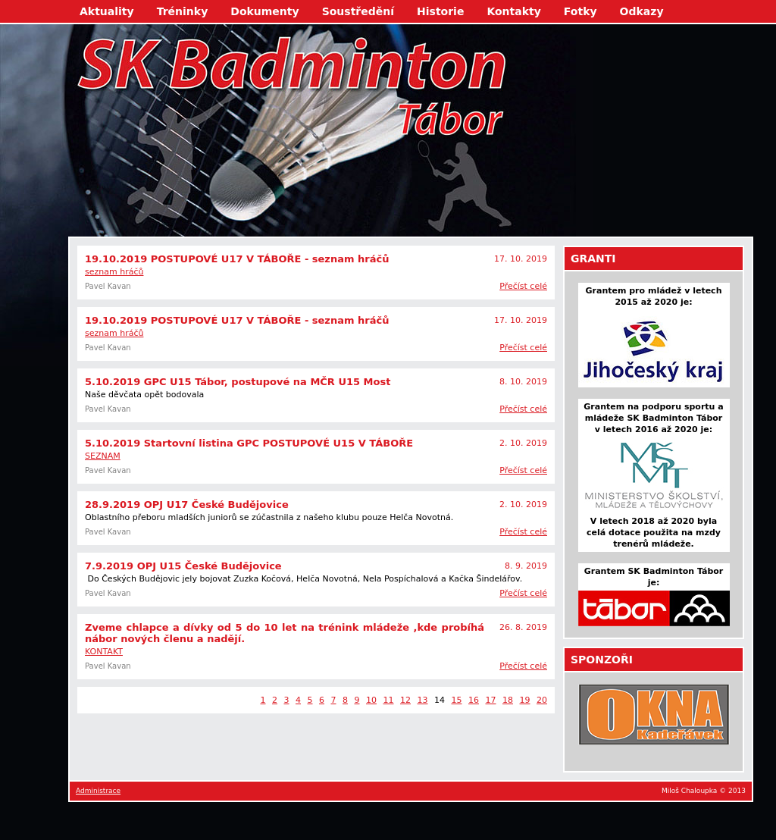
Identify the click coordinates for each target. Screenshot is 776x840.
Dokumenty (264, 11)
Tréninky (182, 11)
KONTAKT (104, 652)
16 (473, 700)
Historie (440, 11)
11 (388, 700)
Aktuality (107, 11)
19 (525, 700)
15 (457, 700)
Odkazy (642, 11)
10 (371, 700)
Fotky (580, 11)
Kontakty (513, 11)
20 (542, 700)
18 (507, 700)
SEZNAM (102, 456)
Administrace (98, 791)
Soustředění (358, 11)
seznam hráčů (114, 272)
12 (405, 700)
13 (423, 700)
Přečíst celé (523, 286)
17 (491, 700)
